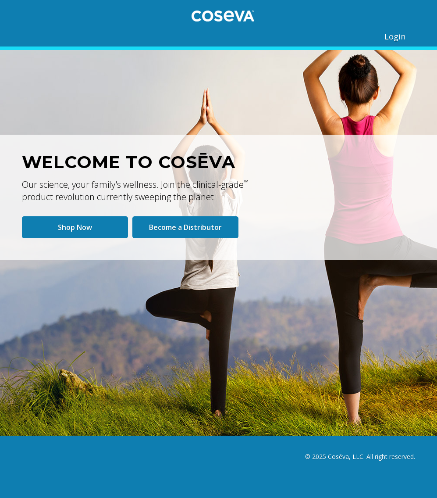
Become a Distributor (185, 227)
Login (394, 36)
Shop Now (75, 227)
